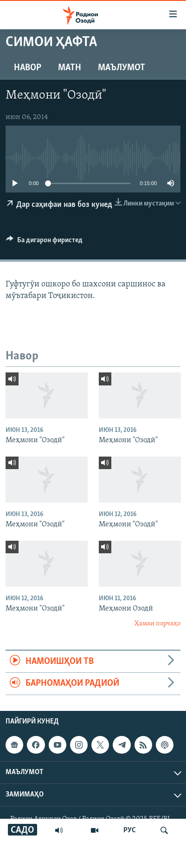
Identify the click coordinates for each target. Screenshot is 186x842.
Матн (69, 68)
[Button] (44, 242)
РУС (129, 830)
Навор (27, 68)
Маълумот (121, 68)
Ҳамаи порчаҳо (157, 623)
